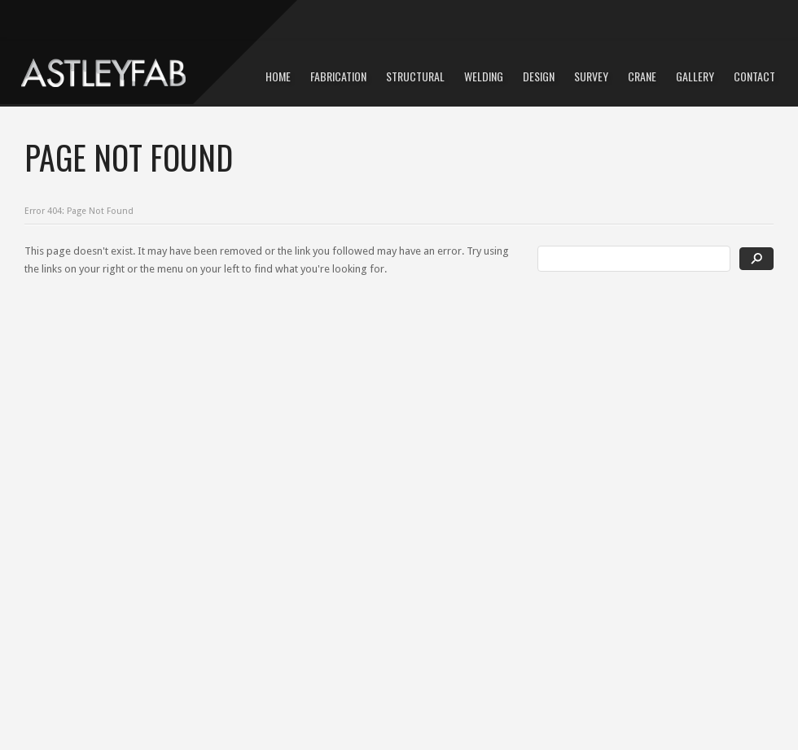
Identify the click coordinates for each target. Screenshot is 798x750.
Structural (415, 76)
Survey (591, 76)
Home (278, 76)
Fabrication (338, 76)
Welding (483, 76)
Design (539, 76)
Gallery (695, 76)
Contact (754, 76)
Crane (642, 76)
